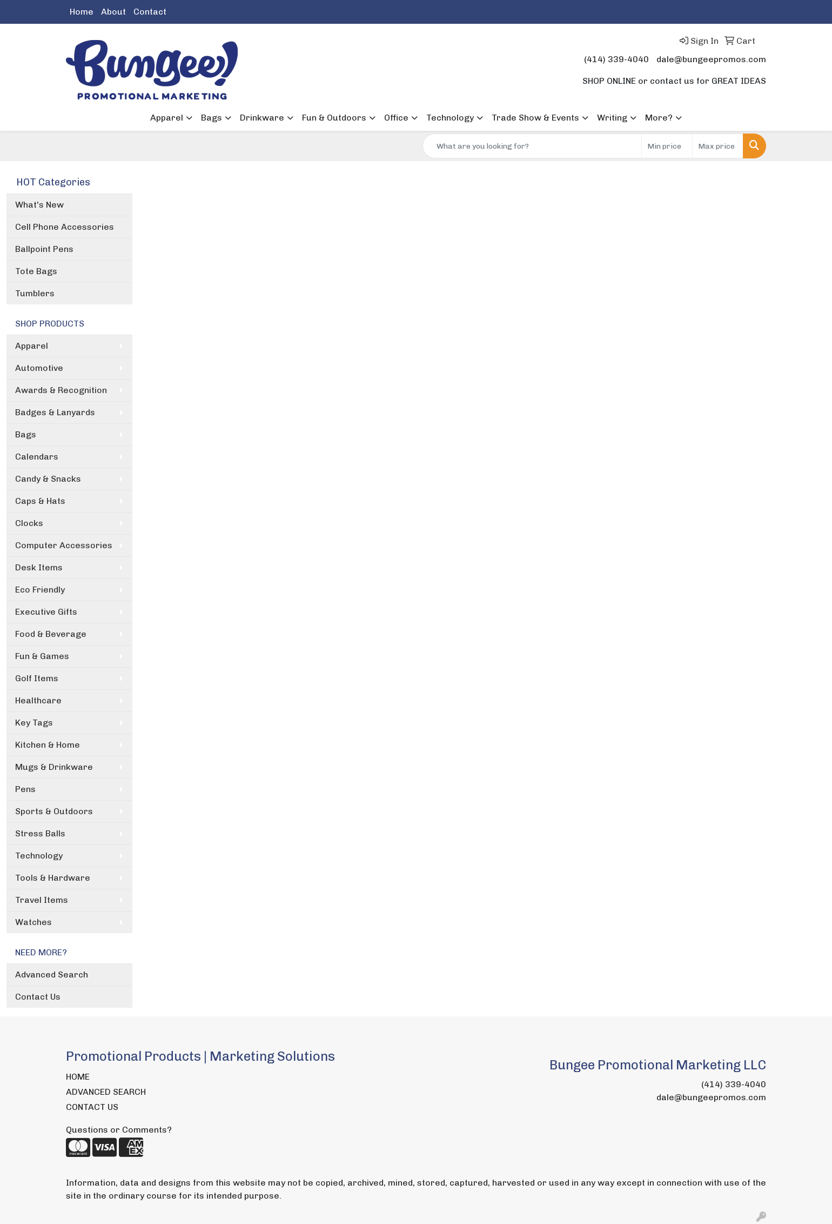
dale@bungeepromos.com (711, 59)
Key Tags (34, 722)
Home (81, 11)
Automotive (39, 368)
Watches (33, 922)
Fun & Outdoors (334, 117)
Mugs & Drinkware (54, 767)
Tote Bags (36, 271)
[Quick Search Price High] (717, 146)
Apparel (166, 117)
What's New (39, 204)
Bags (211, 117)
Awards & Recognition (61, 390)
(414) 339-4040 (616, 59)
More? (659, 117)
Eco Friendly (40, 589)
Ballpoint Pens (44, 249)
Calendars (36, 456)
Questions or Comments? (119, 1130)
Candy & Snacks (48, 479)
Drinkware (262, 117)
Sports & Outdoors (54, 811)
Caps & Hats (40, 501)
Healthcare (38, 700)
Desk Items (39, 567)
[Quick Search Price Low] (667, 146)
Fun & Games (42, 656)
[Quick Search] (532, 146)
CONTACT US (92, 1107)
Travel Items (41, 900)
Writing (612, 117)
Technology (450, 117)
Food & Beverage (50, 634)
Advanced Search (51, 974)
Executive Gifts (46, 612)
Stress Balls (40, 833)
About (113, 11)
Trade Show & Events (535, 117)
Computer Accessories (63, 545)
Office (396, 117)
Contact (149, 11)
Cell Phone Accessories (64, 227)
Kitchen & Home (47, 745)
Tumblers (35, 293)
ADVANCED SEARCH (106, 1092)
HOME (78, 1077)
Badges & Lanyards (55, 412)
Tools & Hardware (52, 878)
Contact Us (38, 997)
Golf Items (36, 678)
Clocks (29, 523)
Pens (25, 789)
